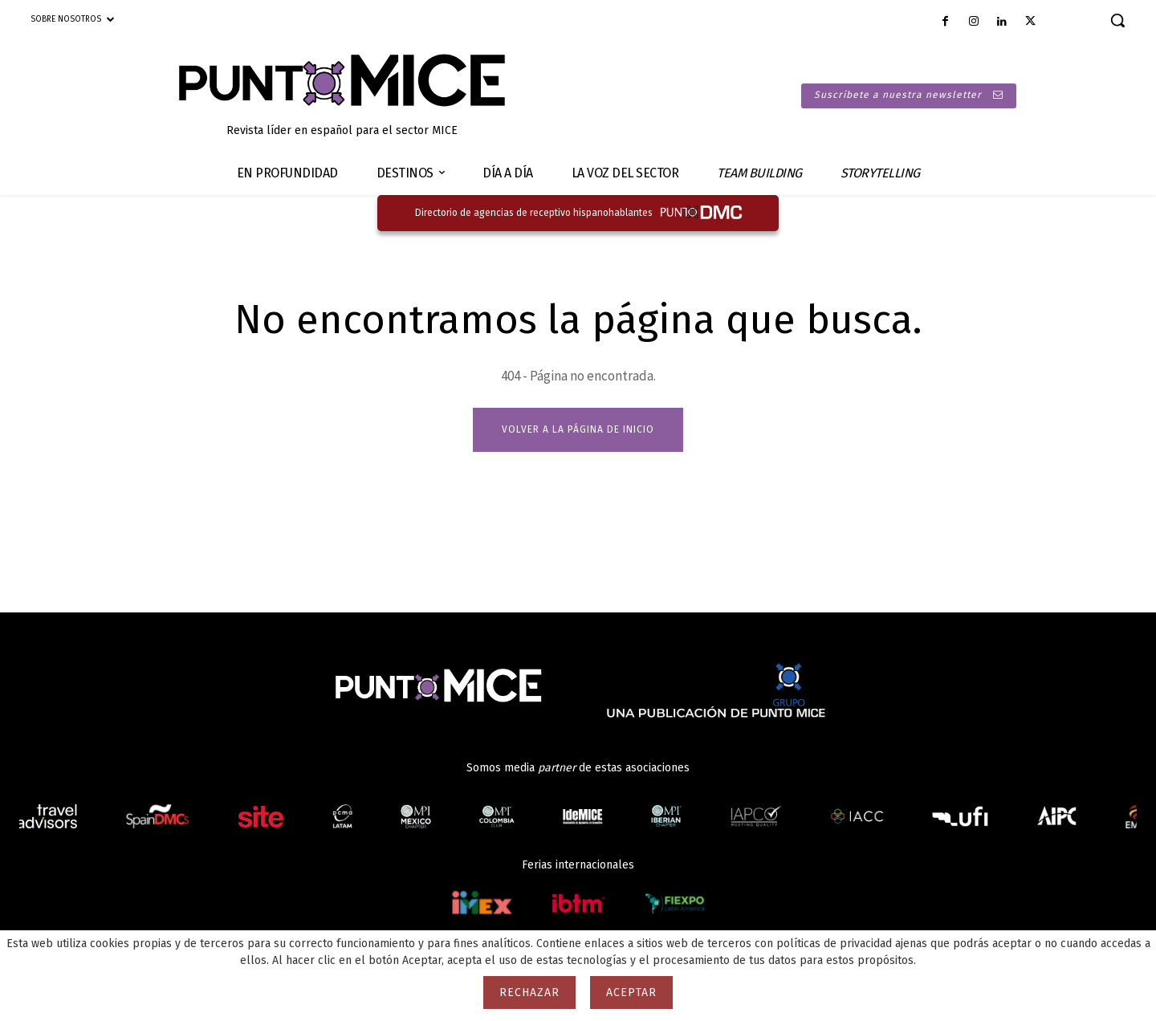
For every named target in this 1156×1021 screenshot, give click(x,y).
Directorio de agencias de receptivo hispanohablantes (534, 212)
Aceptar (631, 992)
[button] (1117, 20)
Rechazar (529, 992)
